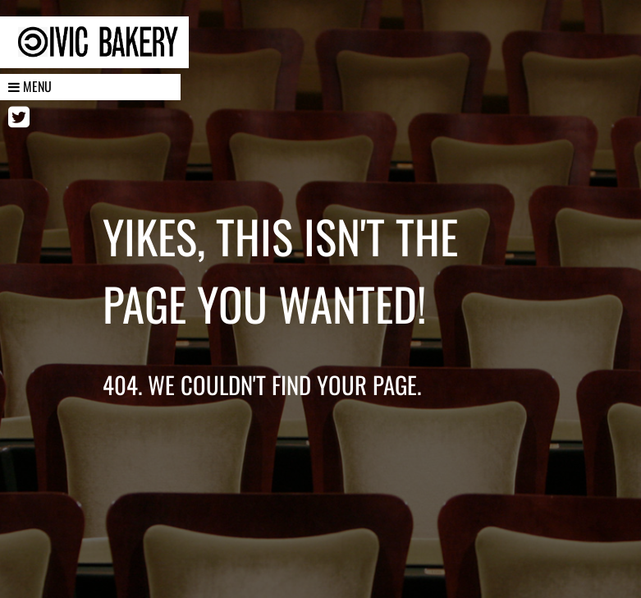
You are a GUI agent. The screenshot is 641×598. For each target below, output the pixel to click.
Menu (30, 87)
